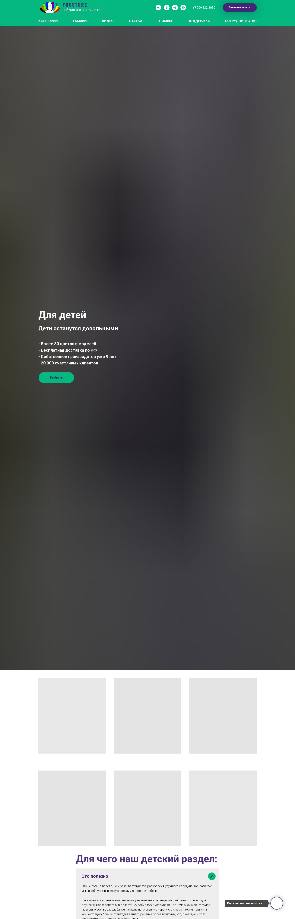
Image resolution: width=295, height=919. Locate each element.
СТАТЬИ (135, 21)
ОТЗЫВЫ (164, 21)
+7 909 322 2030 (204, 7)
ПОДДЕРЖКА (199, 21)
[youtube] (183, 7)
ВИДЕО (108, 21)
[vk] (158, 7)
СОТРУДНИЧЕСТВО (241, 21)
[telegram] (175, 7)
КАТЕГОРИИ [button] (48, 21)
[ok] (167, 7)
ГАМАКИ (80, 21)
